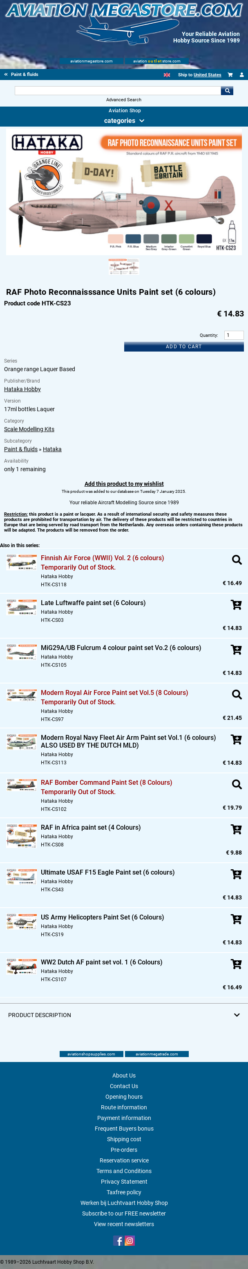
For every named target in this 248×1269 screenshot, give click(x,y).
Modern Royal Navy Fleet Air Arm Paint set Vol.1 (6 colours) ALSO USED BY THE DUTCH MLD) (128, 741)
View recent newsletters (124, 1224)
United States (207, 75)
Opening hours (124, 1096)
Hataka (52, 449)
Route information (124, 1107)
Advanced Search (123, 99)
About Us (124, 1075)
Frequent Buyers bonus (124, 1128)
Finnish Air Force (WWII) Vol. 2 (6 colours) (102, 558)
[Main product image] (124, 253)
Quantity (208, 335)
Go (227, 90)
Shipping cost (124, 1139)
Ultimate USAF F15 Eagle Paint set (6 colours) (108, 872)
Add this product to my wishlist (124, 484)
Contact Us (124, 1086)
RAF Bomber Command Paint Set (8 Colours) (106, 782)
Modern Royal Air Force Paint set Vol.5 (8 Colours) (114, 693)
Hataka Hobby (22, 389)
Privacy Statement (124, 1181)
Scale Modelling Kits (29, 429)
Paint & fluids (21, 449)
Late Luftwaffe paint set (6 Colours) (93, 603)
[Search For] (118, 90)
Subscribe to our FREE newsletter (124, 1213)
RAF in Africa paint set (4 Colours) (91, 827)
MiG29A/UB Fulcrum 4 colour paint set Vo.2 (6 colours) (121, 648)
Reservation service (124, 1160)
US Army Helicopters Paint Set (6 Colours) (102, 917)
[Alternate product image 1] (124, 275)
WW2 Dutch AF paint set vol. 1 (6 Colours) (102, 962)
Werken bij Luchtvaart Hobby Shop (124, 1203)
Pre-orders (124, 1150)
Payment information (124, 1118)
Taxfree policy (124, 1192)
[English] (167, 75)
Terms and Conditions (124, 1171)
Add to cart (184, 347)
